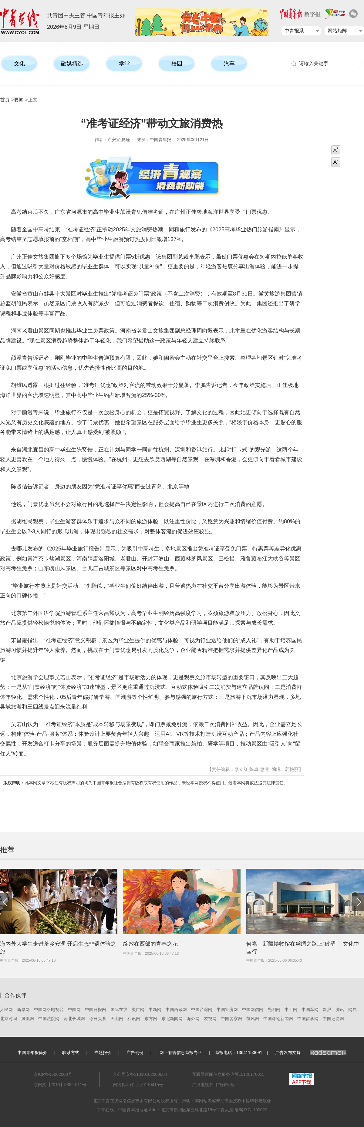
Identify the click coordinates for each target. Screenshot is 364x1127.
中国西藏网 (176, 1009)
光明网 (274, 1009)
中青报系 (294, 30)
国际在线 (118, 1009)
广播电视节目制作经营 (213, 1084)
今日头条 (97, 1018)
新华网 (23, 1009)
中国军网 (310, 1009)
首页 (5, 99)
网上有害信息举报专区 (181, 1052)
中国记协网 (333, 1018)
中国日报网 (95, 1009)
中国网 (74, 1009)
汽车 (229, 64)
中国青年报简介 (32, 1052)
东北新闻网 (172, 1018)
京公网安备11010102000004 (140, 1074)
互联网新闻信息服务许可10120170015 (228, 1074)
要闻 (19, 99)
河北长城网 (74, 1018)
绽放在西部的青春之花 (150, 944)
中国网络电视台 (49, 1009)
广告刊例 (134, 1052)
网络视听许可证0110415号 (138, 1084)
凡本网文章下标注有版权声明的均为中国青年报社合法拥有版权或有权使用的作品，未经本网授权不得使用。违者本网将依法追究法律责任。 (145, 782)
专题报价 (102, 1052)
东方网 (150, 1018)
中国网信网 (252, 1009)
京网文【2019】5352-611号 (60, 1084)
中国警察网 (231, 1018)
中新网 (155, 1009)
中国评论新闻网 (278, 1018)
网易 (352, 1009)
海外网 (193, 1018)
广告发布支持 (310, 1052)
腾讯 (339, 1009)
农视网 (210, 1018)
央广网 (138, 1009)
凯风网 (252, 1018)
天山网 (116, 1018)
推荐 (7, 850)
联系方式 (70, 1052)
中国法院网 (48, 1018)
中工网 (291, 1009)
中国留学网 (307, 1018)
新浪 (327, 1009)
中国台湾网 (201, 1009)
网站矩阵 (337, 30)
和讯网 (133, 1018)
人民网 (6, 1009)
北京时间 (8, 1018)
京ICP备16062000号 (53, 1074)
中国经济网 (227, 1009)
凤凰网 (27, 1018)
